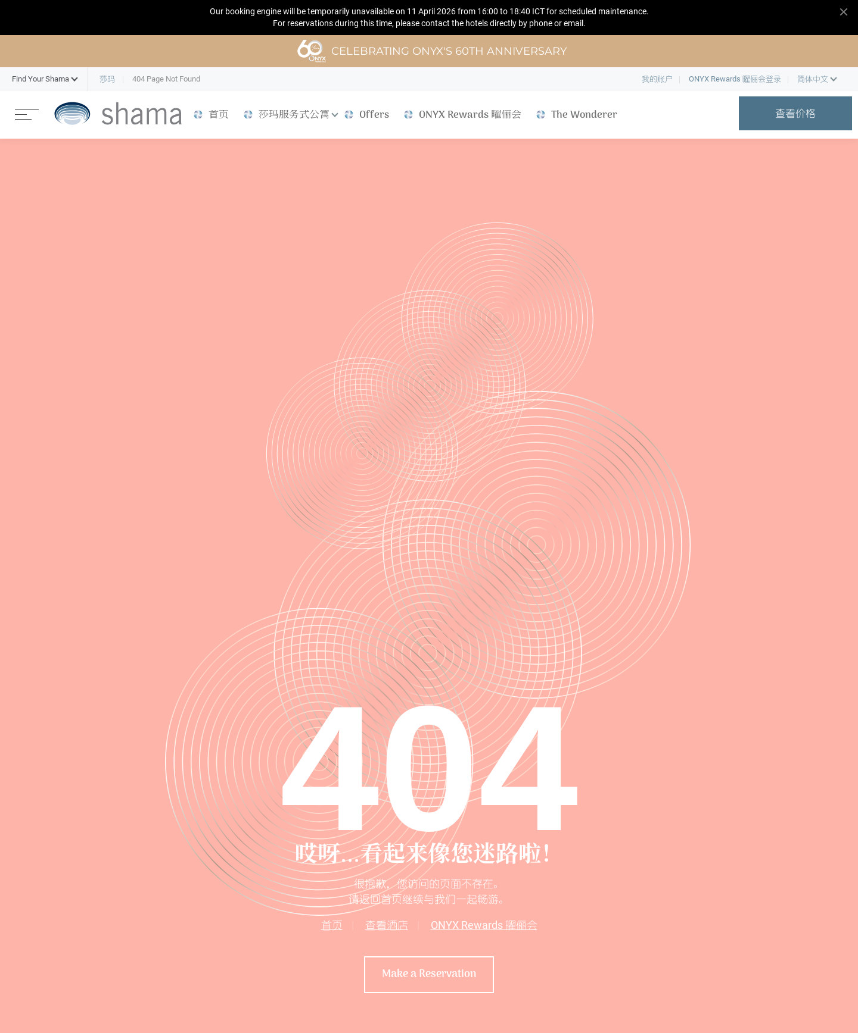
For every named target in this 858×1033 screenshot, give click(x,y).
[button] (40, 79)
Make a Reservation (429, 974)
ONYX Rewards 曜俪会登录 (735, 78)
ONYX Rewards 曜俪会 (484, 925)
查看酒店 (386, 925)
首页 (332, 925)
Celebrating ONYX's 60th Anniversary (432, 51)
